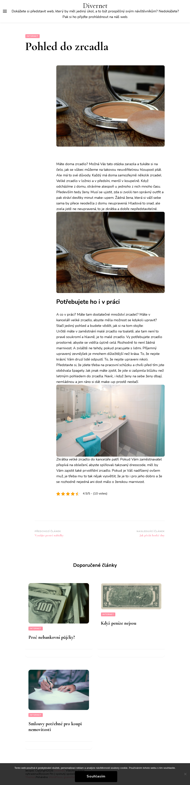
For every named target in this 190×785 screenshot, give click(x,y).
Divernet (95, 5)
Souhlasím (96, 776)
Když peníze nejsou (118, 623)
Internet (32, 36)
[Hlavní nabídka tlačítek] (5, 11)
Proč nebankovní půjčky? (51, 637)
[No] (185, 774)
